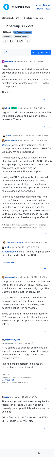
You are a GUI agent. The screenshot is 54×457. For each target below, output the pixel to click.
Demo (46, 5)
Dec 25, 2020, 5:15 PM (36, 140)
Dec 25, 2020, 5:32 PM (36, 277)
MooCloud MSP (8, 380)
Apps (38, 5)
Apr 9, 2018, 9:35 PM (35, 108)
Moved (7, 32)
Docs (40, 8)
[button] (4, 453)
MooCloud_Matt (12, 340)
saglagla (9, 61)
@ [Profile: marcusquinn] (10, 251)
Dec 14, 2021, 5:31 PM (27, 397)
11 (49, 99)
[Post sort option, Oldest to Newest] (5, 52)
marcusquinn (11, 140)
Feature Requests (22, 32)
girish (7, 108)
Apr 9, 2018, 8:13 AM (31, 61)
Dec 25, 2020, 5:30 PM (28, 247)
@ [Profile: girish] (6, 145)
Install (48, 8)
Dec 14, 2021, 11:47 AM (20, 343)
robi (7, 247)
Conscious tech (8, 263)
